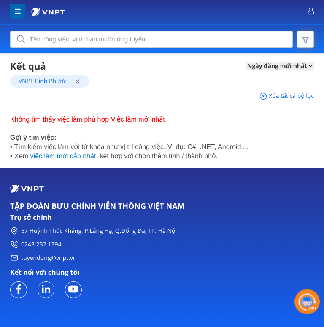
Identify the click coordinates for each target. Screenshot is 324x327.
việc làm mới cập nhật (63, 156)
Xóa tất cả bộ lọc (286, 96)
